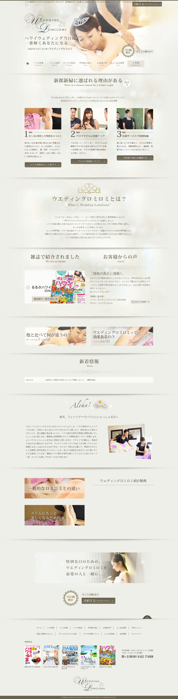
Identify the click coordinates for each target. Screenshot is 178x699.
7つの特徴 (50, 628)
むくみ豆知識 (109, 634)
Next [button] (83, 287)
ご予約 (135, 64)
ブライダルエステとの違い (68, 634)
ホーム (39, 628)
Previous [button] (26, 287)
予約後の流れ (85, 64)
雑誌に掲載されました (45, 634)
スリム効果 (54, 64)
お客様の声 (102, 64)
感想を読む (91, 380)
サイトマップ (136, 634)
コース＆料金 (69, 64)
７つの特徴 (38, 64)
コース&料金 (77, 628)
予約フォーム (136, 628)
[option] (55, 288)
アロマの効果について (91, 634)
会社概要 (123, 634)
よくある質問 (118, 64)
